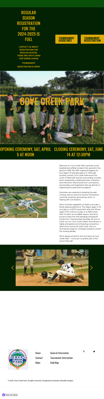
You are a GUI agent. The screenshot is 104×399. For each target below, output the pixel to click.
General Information (59, 353)
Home (38, 353)
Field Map (54, 362)
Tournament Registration (92, 39)
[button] (100, 3)
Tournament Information (61, 358)
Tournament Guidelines (66, 39)
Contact (39, 358)
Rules (37, 362)
